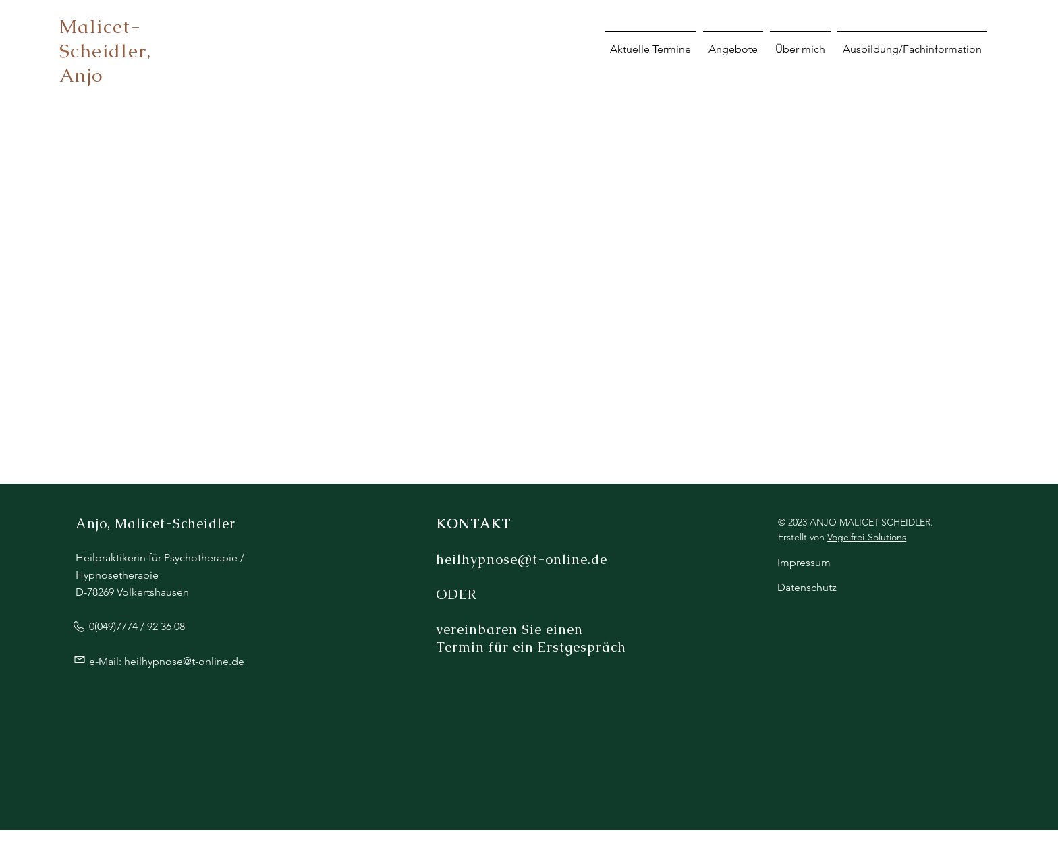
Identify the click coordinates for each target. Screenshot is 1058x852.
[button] (912, 43)
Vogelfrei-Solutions (866, 537)
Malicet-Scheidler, (105, 38)
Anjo (81, 75)
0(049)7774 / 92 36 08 (137, 626)
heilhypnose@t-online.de (184, 661)
